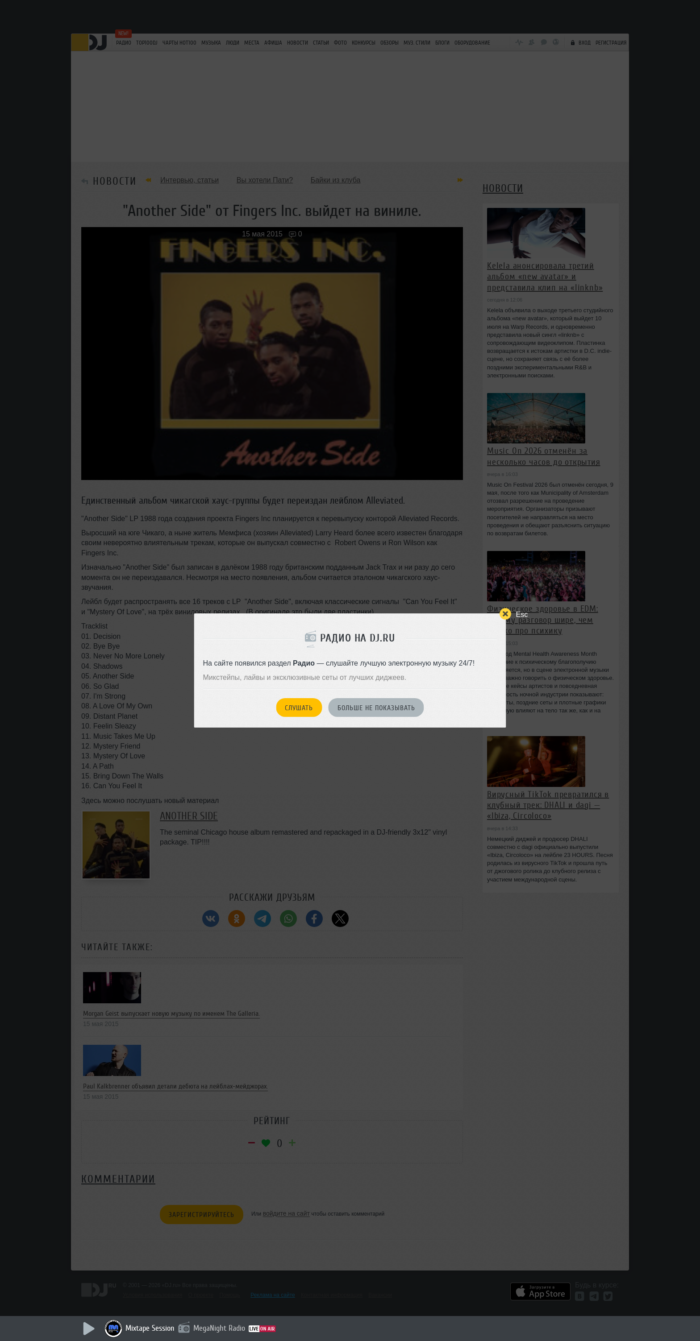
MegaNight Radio (219, 1328)
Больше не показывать (376, 708)
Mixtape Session (150, 1328)
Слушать (299, 708)
